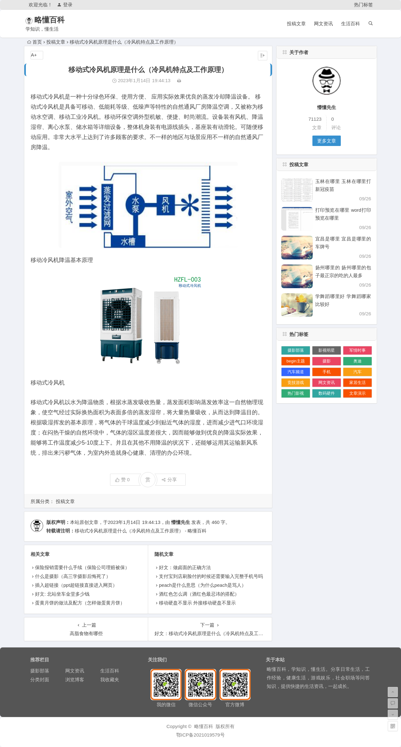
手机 (327, 371)
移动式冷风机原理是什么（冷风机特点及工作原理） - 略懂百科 (140, 530)
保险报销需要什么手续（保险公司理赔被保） (82, 567)
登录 (65, 4)
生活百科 (350, 23)
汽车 (357, 371)
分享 (169, 479)
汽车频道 (296, 371)
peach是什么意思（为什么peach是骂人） (202, 585)
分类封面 (39, 679)
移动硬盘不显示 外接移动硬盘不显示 (197, 602)
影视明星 (326, 350)
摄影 (327, 361)
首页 (34, 42)
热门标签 (363, 4)
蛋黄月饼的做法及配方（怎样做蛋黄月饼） (80, 602)
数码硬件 (326, 393)
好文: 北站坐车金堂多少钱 (62, 594)
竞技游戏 (296, 382)
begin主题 (296, 361)
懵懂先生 (180, 522)
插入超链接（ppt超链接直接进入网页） (76, 585)
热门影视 (296, 393)
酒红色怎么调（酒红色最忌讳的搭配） (199, 594)
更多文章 (326, 140)
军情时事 (357, 350)
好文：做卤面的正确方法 (185, 567)
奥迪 (357, 361)
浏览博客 (74, 679)
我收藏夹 (109, 679)
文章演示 (357, 393)
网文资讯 (323, 23)
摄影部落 (296, 350)
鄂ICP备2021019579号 (200, 735)
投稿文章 (296, 23)
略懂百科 (58, 19)
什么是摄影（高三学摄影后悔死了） (73, 576)
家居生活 (357, 382)
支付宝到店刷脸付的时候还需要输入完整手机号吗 (211, 576)
